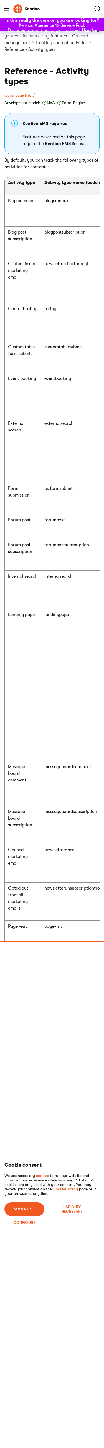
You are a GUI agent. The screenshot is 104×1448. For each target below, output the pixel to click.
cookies (42, 1175)
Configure (24, 1222)
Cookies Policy (65, 1189)
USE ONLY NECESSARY (72, 1209)
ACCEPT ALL (24, 1209)
